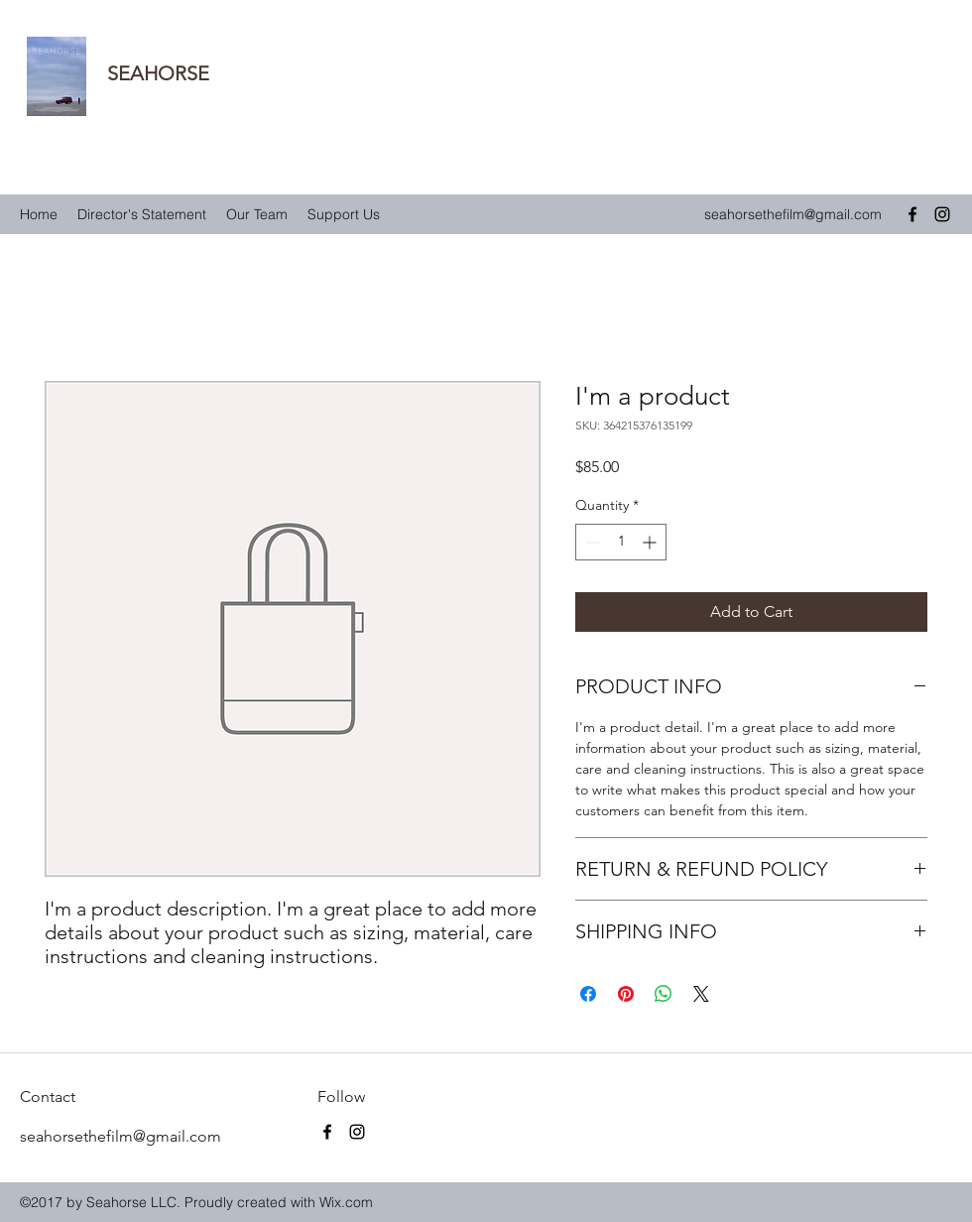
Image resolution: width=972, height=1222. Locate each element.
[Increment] (651, 542)
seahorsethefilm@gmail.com (793, 214)
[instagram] (942, 214)
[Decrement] (590, 542)
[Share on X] (701, 994)
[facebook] (912, 214)
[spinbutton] (621, 542)
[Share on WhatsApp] (663, 994)
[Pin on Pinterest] (626, 994)
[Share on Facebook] (588, 994)
